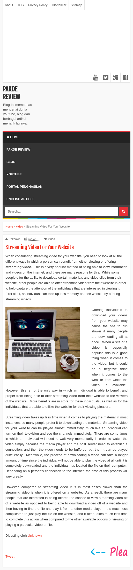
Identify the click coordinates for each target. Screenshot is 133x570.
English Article (20, 199)
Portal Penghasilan (24, 187)
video (51, 238)
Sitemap (76, 5)
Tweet (9, 556)
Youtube (14, 174)
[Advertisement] (66, 46)
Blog (11, 162)
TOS (20, 5)
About (9, 5)
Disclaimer (59, 5)
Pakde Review (11, 93)
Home (12, 137)
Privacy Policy (38, 5)
